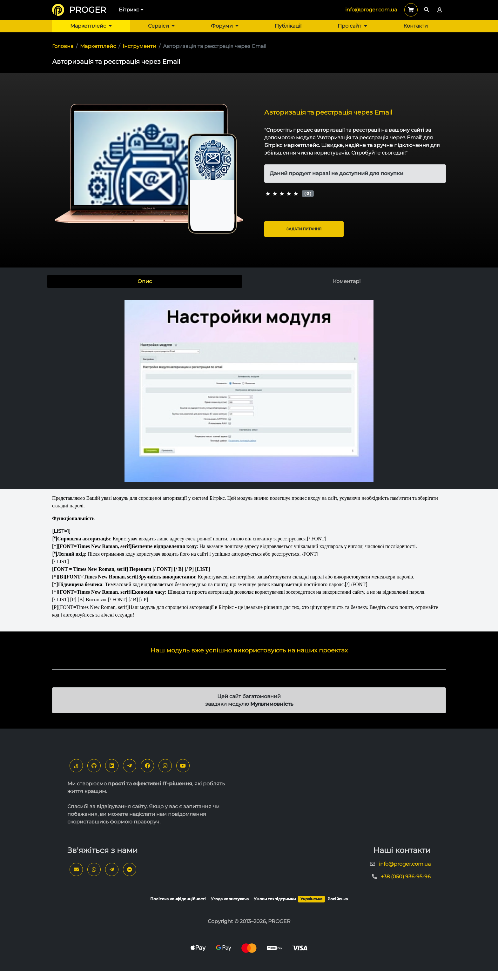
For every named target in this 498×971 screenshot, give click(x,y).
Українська (311, 898)
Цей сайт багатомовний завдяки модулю (249, 700)
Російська (337, 898)
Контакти (415, 26)
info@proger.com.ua (371, 10)
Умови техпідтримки (275, 898)
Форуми (225, 26)
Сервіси (161, 26)
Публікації (288, 26)
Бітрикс (131, 10)
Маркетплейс (91, 26)
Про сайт (352, 26)
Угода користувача (230, 898)
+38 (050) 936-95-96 (406, 877)
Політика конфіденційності (178, 898)
